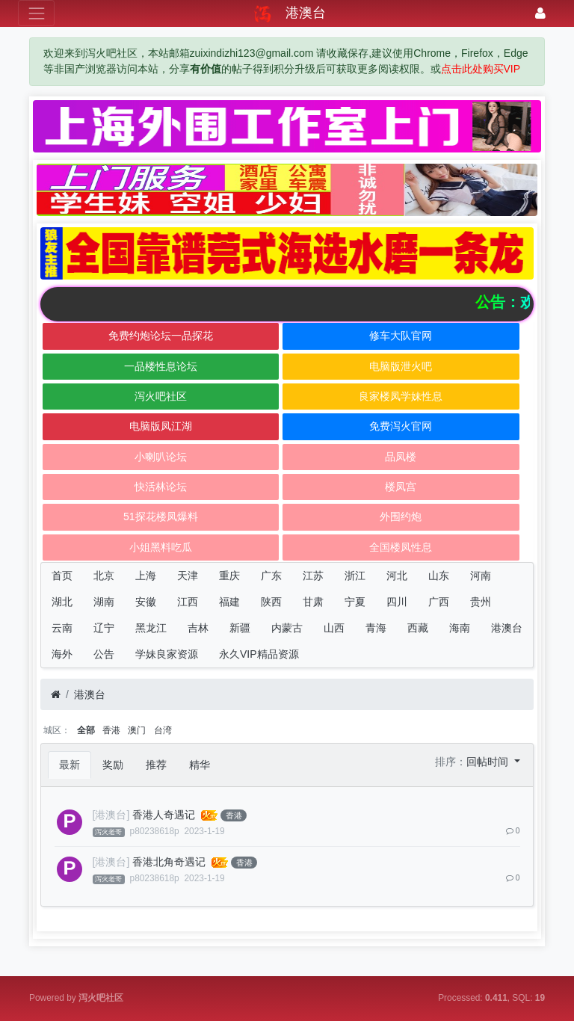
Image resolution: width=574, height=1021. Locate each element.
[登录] (540, 13)
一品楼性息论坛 (160, 366)
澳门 (137, 730)
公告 (103, 654)
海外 (62, 654)
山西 (334, 628)
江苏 (313, 576)
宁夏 (355, 602)
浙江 (355, 576)
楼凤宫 (400, 487)
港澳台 (506, 628)
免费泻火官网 (400, 426)
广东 (271, 576)
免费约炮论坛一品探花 (160, 336)
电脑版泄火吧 (400, 366)
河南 (480, 576)
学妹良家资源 (166, 654)
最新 (69, 765)
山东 (438, 576)
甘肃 (313, 602)
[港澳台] (111, 815)
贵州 (480, 602)
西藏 (417, 628)
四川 (396, 602)
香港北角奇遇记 (169, 862)
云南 (62, 628)
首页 (62, 576)
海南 (459, 628)
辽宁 (103, 628)
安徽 (145, 602)
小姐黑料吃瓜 (160, 547)
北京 (103, 576)
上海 (145, 576)
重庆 (229, 576)
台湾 (163, 730)
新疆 (239, 628)
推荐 (156, 765)
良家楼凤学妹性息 (400, 396)
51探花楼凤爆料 (160, 516)
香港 (111, 730)
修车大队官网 (400, 336)
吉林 (198, 628)
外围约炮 (401, 516)
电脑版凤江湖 (160, 426)
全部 (86, 730)
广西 (438, 602)
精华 (199, 765)
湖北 (62, 602)
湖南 (103, 602)
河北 (396, 576)
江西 (187, 602)
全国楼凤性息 (400, 547)
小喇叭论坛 (161, 457)
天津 (187, 576)
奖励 (112, 765)
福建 (229, 602)
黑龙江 (151, 628)
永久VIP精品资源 (259, 654)
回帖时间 (488, 762)
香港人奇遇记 (163, 815)
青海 (375, 628)
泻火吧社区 (161, 396)
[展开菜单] (36, 13)
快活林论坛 (161, 487)
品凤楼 (400, 457)
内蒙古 (287, 628)
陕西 (271, 602)
